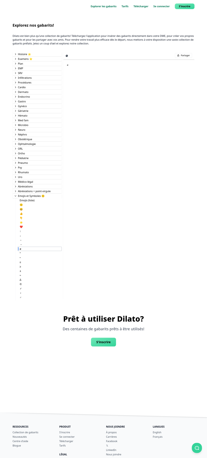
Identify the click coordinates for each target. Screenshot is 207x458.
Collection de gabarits (25, 432)
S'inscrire (184, 6)
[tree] (37, 175)
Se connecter (161, 6)
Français (158, 436)
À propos (111, 432)
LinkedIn (111, 450)
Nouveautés (20, 436)
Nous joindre (113, 454)
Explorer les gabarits (104, 6)
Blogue (17, 445)
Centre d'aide (20, 441)
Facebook (111, 441)
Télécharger (141, 6)
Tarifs (125, 6)
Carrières (111, 436)
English (157, 432)
